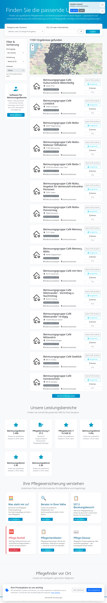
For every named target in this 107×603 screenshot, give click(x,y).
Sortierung (10, 57)
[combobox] (26, 31)
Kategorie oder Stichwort (17, 27)
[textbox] (24, 31)
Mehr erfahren (16, 115)
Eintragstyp (10, 49)
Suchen (93, 31)
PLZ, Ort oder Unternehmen (57, 27)
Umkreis (9, 66)
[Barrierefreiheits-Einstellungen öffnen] (102, 4)
